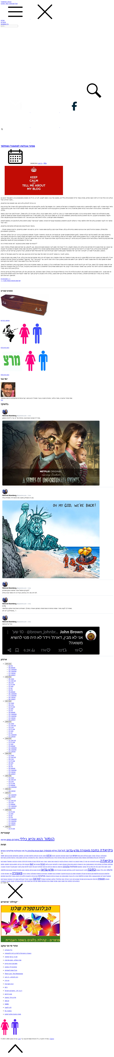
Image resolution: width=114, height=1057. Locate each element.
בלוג (37, 857)
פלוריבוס (8, 876)
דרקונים (56, 861)
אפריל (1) (12, 742)
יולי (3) (11, 666)
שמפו (39, 881)
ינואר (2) (11, 703)
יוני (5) (11, 815)
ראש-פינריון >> (5, 279)
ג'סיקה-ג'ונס (7, 857)
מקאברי (63, 873)
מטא (23, 870)
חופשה (7, 864)
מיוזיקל (19, 870)
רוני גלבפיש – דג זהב (11, 977)
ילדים (27, 867)
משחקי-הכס (56, 873)
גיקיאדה (106, 850)
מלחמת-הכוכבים (104, 873)
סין (101, 876)
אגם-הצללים (87, 855)
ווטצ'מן (64, 864)
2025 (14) (8, 810)
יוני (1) (11, 688)
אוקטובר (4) (12, 671)
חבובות (27, 864)
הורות (38, 861)
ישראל (8, 866)
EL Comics (8, 1011)
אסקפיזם (15, 855)
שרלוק (35, 881)
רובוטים (10, 879)
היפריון (20, 861)
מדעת (38, 870)
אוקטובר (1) (12, 821)
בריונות (13, 857)
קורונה (61, 850)
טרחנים (45, 866)
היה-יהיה (25, 861)
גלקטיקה (93, 861)
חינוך (109, 866)
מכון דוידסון (8, 994)
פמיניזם (3, 876)
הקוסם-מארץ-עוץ (88, 864)
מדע (55, 870)
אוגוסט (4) (12, 692)
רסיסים (70, 881)
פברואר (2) (12, 740)
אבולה (98, 855)
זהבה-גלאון (48, 864)
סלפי (90, 876)
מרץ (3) (11, 727)
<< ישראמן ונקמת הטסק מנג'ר (11, 280)
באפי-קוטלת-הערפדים (75, 857)
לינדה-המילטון (71, 870)
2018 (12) (8, 721)
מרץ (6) (11, 759)
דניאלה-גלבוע (64, 861)
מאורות (64, 870)
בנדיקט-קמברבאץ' (22, 857)
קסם (17, 879)
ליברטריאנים (80, 870)
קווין (63, 879)
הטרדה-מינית (32, 861)
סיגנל (104, 876)
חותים (2, 864)
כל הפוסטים (5, 24)
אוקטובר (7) (12, 695)
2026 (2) (7, 826)
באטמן (84, 857)
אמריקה (26, 855)
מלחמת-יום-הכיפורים (92, 873)
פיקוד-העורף (15, 876)
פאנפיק (47, 876)
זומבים (38, 864)
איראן (40, 855)
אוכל (70, 855)
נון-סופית (39, 873)
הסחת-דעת (98, 864)
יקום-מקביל (14, 866)
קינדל (26, 879)
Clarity (52, 1039)
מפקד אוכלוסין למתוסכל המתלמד (18, 146)
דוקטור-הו (76, 861)
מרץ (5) (11, 781)
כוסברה (3, 866)
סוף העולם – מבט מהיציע (13, 960)
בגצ (66, 857)
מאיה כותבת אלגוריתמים (13, 1014)
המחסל (9, 861)
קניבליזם (21, 879)
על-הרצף (72, 876)
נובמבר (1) (12, 673)
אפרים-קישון (8, 855)
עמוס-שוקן (65, 876)
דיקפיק (71, 861)
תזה (25, 881)
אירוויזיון (36, 855)
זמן (35, 864)
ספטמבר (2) (13, 669)
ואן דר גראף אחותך (11, 957)
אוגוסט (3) (12, 746)
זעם (41, 850)
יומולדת (40, 866)
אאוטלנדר (103, 855)
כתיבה (94, 850)
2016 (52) (8, 677)
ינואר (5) (11, 778)
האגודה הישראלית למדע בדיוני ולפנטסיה (18, 953)
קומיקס (48, 879)
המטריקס (4, 861)
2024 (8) (7, 798)
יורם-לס (35, 866)
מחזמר (27, 870)
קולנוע (53, 879)
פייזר (32, 876)
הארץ (45, 861)
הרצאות (80, 864)
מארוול (59, 870)
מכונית (15, 870)
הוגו (42, 861)
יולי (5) (11, 690)
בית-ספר (41, 857)
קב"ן (70, 879)
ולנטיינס (55, 864)
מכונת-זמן (9, 870)
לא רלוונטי (8, 1007)
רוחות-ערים (76, 881)
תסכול (8, 881)
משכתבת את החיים (11, 963)
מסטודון (78, 873)
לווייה (85, 870)
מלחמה (3, 870)
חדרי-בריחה (21, 864)
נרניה (24, 873)
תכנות (12, 881)
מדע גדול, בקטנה (10, 997)
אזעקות (63, 855)
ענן (61, 876)
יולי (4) (11, 766)
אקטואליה (102, 857)
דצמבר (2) (12, 825)
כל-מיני (40, 163)
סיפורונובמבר (96, 876)
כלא (105, 870)
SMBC (7, 1004)
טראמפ (54, 866)
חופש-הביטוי (13, 864)
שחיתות (43, 881)
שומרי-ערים (49, 881)
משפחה (50, 873)
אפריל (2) (12, 684)
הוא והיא (35, 839)
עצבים (57, 876)
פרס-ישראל (83, 879)
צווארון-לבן (76, 879)
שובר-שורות (57, 881)
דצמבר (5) (12, 720)
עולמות (81, 876)
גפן (86, 861)
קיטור (30, 879)
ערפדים (52, 876)
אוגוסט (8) (12, 667)
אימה (44, 855)
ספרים (86, 876)
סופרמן (7, 873)
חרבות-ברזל (91, 867)
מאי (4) (11, 763)
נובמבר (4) (12, 697)
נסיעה (28, 873)
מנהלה (83, 873)
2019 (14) (8, 738)
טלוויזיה (30, 851)
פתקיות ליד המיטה (11, 967)
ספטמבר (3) (13, 714)
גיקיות (98, 861)
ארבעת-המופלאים (92, 857)
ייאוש (30, 866)
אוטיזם (3, 851)
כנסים (8, 839)
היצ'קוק (14, 861)
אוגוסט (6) (12, 768)
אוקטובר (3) (12, 716)
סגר (10, 873)
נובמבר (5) (12, 796)
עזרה (76, 876)
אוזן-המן (80, 855)
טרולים (50, 866)
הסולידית (105, 864)
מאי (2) (11, 686)
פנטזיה (107, 879)
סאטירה (84, 850)
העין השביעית (9, 984)
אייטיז (53, 855)
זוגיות (36, 851)
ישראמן (3, 840)
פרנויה (95, 879)
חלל (102, 866)
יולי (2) (11, 817)
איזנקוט (58, 855)
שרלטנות (30, 881)
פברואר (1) (12, 725)
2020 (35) (8, 753)
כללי (44, 163)
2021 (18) (8, 776)
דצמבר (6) (12, 699)
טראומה (59, 866)
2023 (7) (7, 793)
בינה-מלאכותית (49, 857)
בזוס (63, 857)
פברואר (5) (12, 681)
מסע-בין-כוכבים (71, 873)
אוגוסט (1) (12, 785)
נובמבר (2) (12, 791)
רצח (66, 881)
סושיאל (108, 876)
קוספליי (43, 879)
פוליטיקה (9, 851)
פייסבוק (28, 876)
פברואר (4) (12, 779)
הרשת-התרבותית (72, 864)
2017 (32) (8, 701)
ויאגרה (60, 864)
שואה (63, 881)
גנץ (89, 861)
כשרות (98, 870)
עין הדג (7, 980)
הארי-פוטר (51, 861)
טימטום (80, 866)
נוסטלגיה (33, 873)
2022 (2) (7, 789)
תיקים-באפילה (19, 881)
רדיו (14, 879)
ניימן (6, 987)
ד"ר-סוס (82, 861)
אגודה (93, 855)
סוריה (2, 873)
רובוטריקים (4, 879)
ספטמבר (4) (13, 693)
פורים (36, 876)
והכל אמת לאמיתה (11, 970)
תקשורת (3, 881)
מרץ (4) (11, 682)
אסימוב (21, 855)
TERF (2, 855)
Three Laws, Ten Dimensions (14, 973)
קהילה (67, 879)
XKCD (7, 1001)
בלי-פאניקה (31, 857)
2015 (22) (8, 664)
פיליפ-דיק (23, 876)
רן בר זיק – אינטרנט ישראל (13, 990)
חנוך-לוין (98, 866)
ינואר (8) (11, 679)
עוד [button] (2, 400)
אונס (67, 855)
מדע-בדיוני (72, 850)
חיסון (105, 866)
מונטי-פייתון (33, 870)
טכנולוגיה (17, 851)
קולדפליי (58, 879)
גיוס (2, 857)
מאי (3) (11, 708)
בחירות (60, 857)
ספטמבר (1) (13, 734)
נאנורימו (44, 873)
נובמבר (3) (12, 772)
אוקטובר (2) (12, 770)
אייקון (54, 850)
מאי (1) (11, 731)
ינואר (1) (11, 755)
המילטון (110, 864)
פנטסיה (47, 850)
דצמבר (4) (12, 675)
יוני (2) (11, 764)
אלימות (31, 855)
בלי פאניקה (8, 950)
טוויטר (84, 866)
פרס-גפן (89, 879)
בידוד (55, 857)
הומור (48, 838)
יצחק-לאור (21, 866)
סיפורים (3, 22)
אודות (3, 20)
